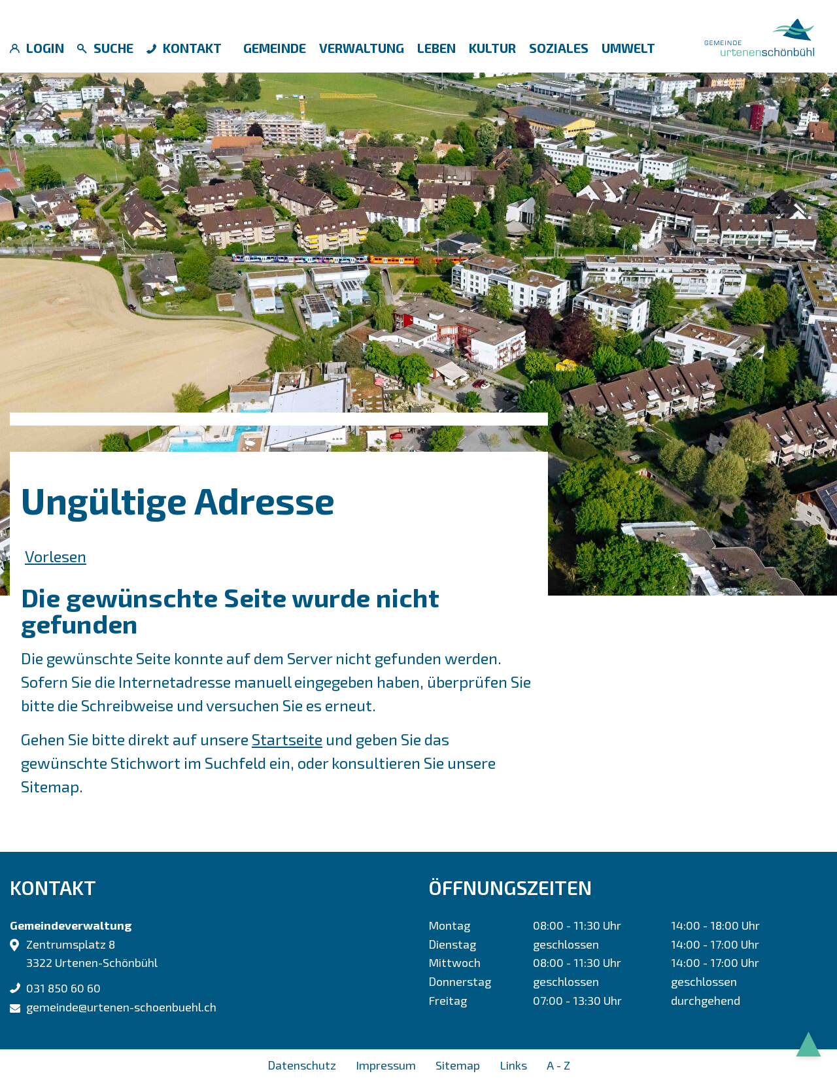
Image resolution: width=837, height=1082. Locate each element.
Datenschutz (301, 1065)
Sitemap (458, 1065)
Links (513, 1065)
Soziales (559, 47)
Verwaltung (361, 47)
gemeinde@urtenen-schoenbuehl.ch (121, 1007)
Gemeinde (274, 47)
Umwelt (628, 47)
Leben (436, 47)
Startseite (287, 739)
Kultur (492, 47)
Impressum (386, 1065)
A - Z (558, 1065)
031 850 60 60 (63, 988)
